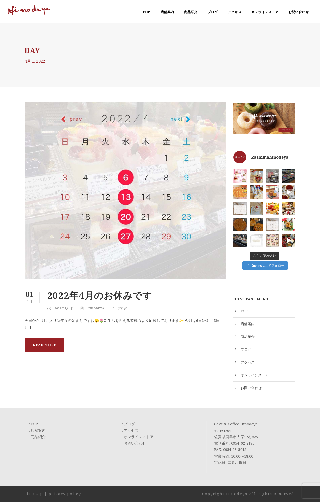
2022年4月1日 (64, 308)
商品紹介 (191, 12)
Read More (44, 345)
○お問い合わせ (133, 443)
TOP (146, 12)
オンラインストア (264, 12)
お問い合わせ (298, 12)
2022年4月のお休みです (99, 295)
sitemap (34, 493)
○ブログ (128, 423)
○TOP (33, 423)
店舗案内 (167, 12)
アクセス (234, 12)
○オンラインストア (137, 436)
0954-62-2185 (242, 443)
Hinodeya (96, 308)
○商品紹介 (37, 436)
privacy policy (65, 493)
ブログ (213, 12)
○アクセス (130, 430)
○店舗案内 (37, 430)
